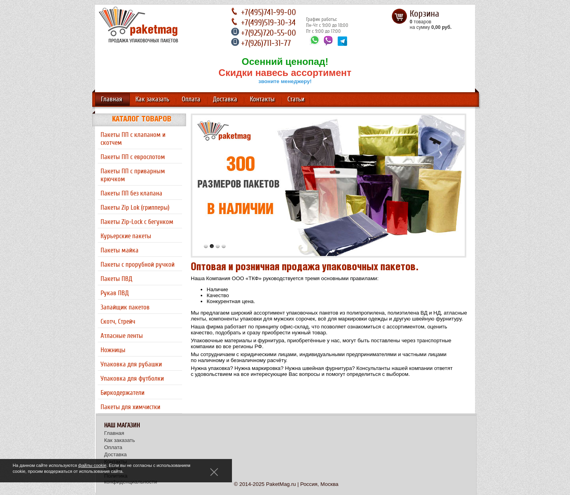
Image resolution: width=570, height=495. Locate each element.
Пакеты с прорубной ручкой (138, 265)
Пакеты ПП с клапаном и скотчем (133, 139)
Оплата (191, 99)
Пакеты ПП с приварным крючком (133, 175)
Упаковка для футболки (132, 379)
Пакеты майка (120, 250)
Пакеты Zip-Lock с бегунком (137, 222)
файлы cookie (92, 465)
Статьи (295, 99)
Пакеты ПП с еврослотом (133, 157)
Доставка (225, 99)
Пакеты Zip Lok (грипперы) (135, 208)
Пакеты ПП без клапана (131, 193)
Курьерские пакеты (126, 236)
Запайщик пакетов (125, 307)
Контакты (262, 99)
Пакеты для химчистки (130, 407)
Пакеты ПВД (116, 279)
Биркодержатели (122, 393)
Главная (111, 99)
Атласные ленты (122, 336)
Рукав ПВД (115, 293)
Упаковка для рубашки (131, 364)
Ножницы (113, 350)
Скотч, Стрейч (118, 322)
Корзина (424, 14)
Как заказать (152, 99)
